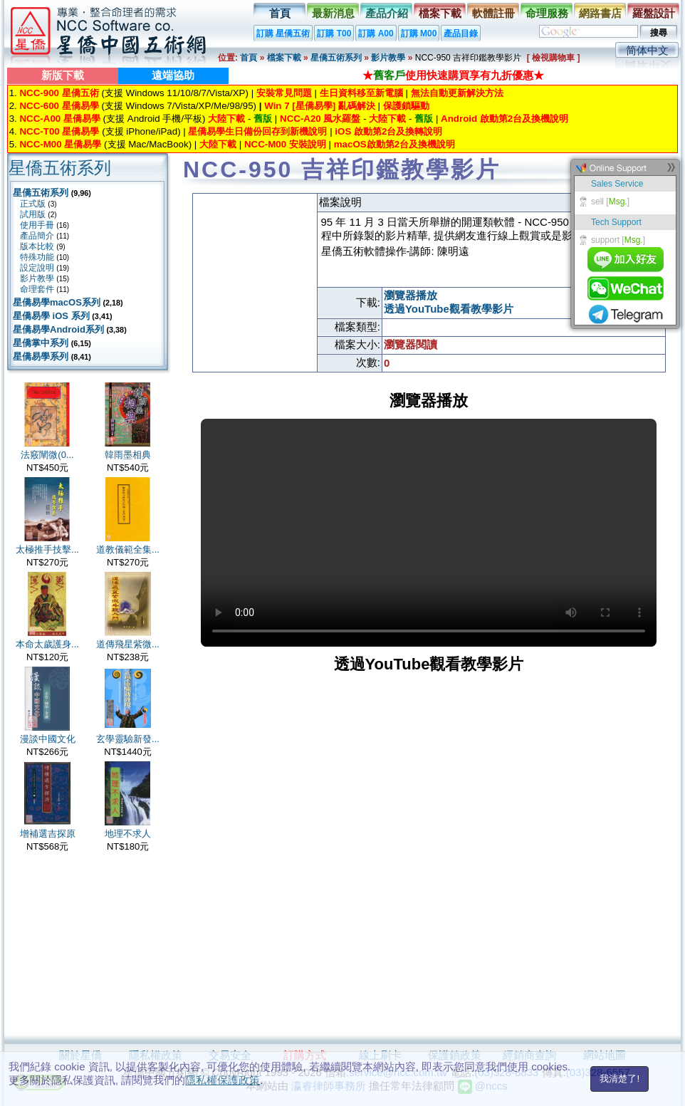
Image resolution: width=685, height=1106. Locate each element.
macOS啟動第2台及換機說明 (394, 144)
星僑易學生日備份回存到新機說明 (257, 131)
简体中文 (647, 50)
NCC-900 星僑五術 (58, 93)
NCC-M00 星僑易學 (60, 144)
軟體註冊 (493, 13)
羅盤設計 (653, 13)
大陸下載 (226, 118)
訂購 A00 (375, 33)
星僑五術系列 (336, 58)
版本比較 (37, 246)
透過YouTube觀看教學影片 (448, 309)
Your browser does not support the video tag (429, 533)
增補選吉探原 (47, 833)
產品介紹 (386, 13)
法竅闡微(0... (47, 454)
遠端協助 (173, 75)
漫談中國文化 (47, 739)
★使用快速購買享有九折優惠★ (453, 75)
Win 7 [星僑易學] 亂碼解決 (319, 105)
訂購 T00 (334, 33)
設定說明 (37, 268)
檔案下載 (440, 13)
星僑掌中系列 (40, 343)
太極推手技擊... (47, 549)
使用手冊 (37, 225)
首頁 (280, 13)
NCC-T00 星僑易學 (59, 131)
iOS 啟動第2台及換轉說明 (388, 131)
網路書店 (600, 13)
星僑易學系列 (40, 356)
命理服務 (546, 13)
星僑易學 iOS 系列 (51, 316)
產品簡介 (37, 236)
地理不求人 (128, 833)
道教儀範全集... (128, 549)
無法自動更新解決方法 (457, 93)
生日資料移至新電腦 (361, 93)
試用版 (33, 214)
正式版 (33, 204)
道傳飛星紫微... (128, 644)
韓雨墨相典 (128, 454)
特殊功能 (37, 257)
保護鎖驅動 (406, 105)
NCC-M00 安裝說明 (285, 144)
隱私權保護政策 (222, 1080)
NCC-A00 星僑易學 (59, 118)
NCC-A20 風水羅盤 (320, 118)
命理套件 (37, 289)
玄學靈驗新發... (128, 739)
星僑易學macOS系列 (56, 302)
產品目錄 (461, 33)
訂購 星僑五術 (283, 33)
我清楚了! (619, 1078)
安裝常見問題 (284, 93)
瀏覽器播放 (410, 295)
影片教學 (388, 58)
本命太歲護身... (47, 644)
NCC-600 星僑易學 (58, 105)
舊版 (262, 118)
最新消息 (333, 13)
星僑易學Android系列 (58, 329)
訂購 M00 (419, 33)
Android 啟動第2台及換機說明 (504, 118)
